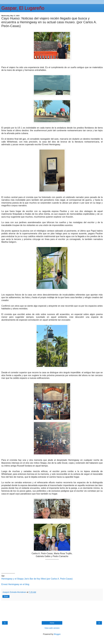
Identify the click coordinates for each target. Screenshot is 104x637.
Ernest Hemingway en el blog (15, 584)
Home (52, 623)
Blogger (57, 634)
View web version (52, 628)
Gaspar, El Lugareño (22, 8)
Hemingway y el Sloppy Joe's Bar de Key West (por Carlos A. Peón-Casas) (37, 579)
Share (6, 596)
